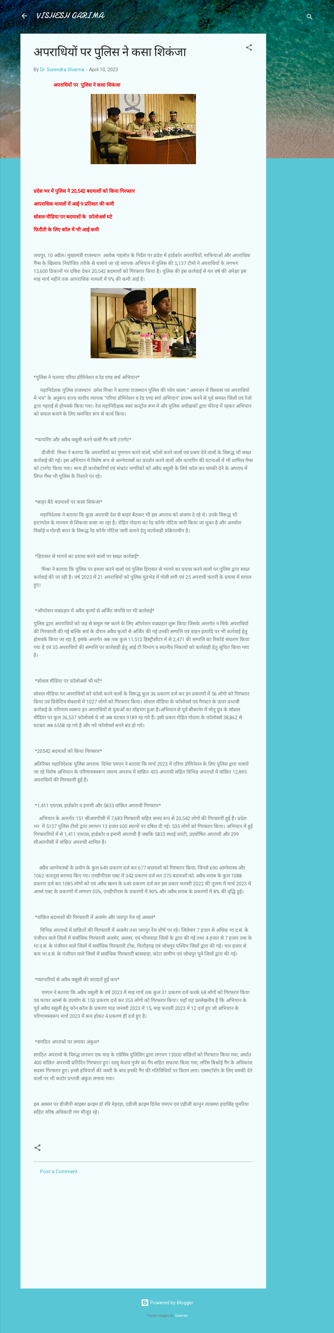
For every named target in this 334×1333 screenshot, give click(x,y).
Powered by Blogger (167, 1303)
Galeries (181, 1316)
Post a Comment (58, 1171)
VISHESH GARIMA (69, 15)
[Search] (310, 18)
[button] (249, 49)
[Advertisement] (292, 132)
